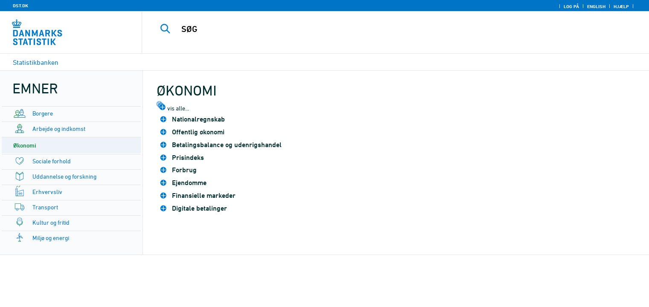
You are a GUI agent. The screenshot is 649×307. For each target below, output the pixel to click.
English (596, 6)
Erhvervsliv (47, 191)
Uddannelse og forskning (64, 176)
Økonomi (24, 145)
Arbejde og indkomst (58, 128)
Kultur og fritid (51, 222)
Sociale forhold (51, 161)
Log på (571, 6)
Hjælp (621, 6)
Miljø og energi (50, 237)
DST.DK (20, 6)
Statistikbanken (35, 62)
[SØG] (378, 29)
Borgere (42, 113)
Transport (45, 207)
